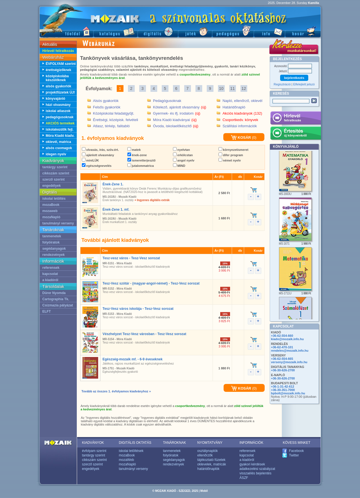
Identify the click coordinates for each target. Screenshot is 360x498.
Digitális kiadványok (158, 31)
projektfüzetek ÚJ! (60, 92)
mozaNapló (51, 217)
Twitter (294, 455)
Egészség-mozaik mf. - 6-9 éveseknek (133, 359)
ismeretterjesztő (141, 160)
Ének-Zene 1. (113, 184)
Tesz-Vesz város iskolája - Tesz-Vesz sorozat (138, 309)
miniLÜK (90, 160)
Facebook (296, 451)
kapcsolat (50, 274)
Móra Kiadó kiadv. (60, 136)
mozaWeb (126, 460)
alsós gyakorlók (58, 86)
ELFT (46, 311)
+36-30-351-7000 (283, 390)
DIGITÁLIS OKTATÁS (135, 443)
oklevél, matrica (58, 142)
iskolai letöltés (54, 199)
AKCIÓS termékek (60, 123)
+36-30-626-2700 (283, 370)
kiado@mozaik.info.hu (287, 339)
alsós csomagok (59, 148)
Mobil (204, 490)
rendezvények (53, 255)
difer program (231, 155)
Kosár (303, 31)
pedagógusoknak (60, 117)
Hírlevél (295, 118)
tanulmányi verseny (58, 223)
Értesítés (295, 134)
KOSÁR (241, 137)
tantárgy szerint (55, 167)
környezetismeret (234, 149)
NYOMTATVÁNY (210, 443)
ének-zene (137, 155)
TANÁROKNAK (174, 443)
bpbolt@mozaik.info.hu (288, 393)
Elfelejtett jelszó (304, 84)
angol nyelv (184, 160)
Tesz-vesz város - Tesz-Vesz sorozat (131, 258)
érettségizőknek (58, 70)
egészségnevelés (97, 165)
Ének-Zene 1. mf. (116, 210)
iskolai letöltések (131, 451)
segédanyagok (54, 249)
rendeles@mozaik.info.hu (290, 350)
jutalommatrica (140, 165)
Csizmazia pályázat (57, 305)
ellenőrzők (205, 455)
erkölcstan (183, 155)
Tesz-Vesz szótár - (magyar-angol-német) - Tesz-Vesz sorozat (151, 283)
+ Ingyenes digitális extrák (152, 200)
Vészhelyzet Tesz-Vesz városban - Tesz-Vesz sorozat (144, 334)
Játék (195, 31)
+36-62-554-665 (282, 358)
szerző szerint (53, 179)
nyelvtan (181, 149)
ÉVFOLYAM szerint (61, 64)
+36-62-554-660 (282, 335)
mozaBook (51, 205)
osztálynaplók (207, 451)
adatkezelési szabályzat (257, 469)
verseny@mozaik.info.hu (289, 362)
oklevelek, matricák (211, 464)
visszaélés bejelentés (255, 473)
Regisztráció (282, 84)
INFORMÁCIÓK (252, 443)
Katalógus (115, 31)
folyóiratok (51, 242)
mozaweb (50, 211)
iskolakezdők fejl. (60, 129)
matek (134, 149)
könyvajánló (55, 99)
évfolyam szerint (94, 451)
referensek (51, 268)
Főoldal (66, 31)
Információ (269, 31)
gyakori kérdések (252, 464)
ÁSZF (244, 478)
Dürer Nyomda (54, 293)
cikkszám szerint (55, 173)
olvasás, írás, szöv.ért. (100, 149)
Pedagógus (233, 31)
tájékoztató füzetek (211, 460)
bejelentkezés (294, 77)
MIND (179, 165)
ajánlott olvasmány (98, 155)
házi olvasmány (58, 105)
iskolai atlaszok (58, 111)
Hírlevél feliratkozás (58, 51)
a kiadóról (50, 280)
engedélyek (51, 186)
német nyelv (230, 160)
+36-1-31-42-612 (282, 386)
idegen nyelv (56, 154)
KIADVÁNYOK (93, 443)
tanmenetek (51, 236)
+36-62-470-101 (282, 347)
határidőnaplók (208, 469)
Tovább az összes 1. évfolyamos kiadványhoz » (116, 391)
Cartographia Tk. (55, 299)
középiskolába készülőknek (57, 78)
